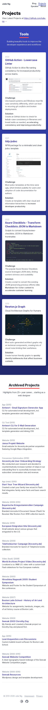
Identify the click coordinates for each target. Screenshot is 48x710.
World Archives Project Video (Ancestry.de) (24, 561)
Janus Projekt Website (13, 443)
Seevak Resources (11, 674)
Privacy (39, 696)
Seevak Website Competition (16, 657)
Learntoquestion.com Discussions (19, 639)
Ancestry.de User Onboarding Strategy (21, 461)
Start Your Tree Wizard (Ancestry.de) (20, 484)
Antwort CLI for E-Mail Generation (19, 425)
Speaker (35, 6)
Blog (34, 3)
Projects (42, 3)
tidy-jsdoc (11, 141)
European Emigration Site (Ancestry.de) (21, 526)
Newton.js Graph (15, 306)
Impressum (29, 696)
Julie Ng (6, 4)
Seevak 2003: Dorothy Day (15, 621)
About (43, 6)
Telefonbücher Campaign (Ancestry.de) (22, 544)
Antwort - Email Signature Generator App (22, 407)
